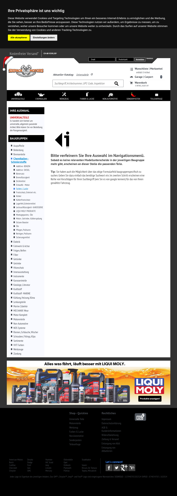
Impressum (106, 419)
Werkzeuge (18, 349)
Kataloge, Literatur (21, 284)
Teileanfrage (75, 444)
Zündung (17, 353)
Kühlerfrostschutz (23, 199)
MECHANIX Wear (21, 310)
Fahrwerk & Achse (21, 246)
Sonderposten (75, 440)
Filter (15, 254)
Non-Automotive (20, 323)
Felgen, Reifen (19, 250)
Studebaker (86, 459)
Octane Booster (22, 222)
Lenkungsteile (19, 302)
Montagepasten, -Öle (24, 214)
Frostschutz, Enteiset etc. (26, 192)
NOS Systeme (19, 328)
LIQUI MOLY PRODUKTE (26, 211)
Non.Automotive (76, 435)
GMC (29, 470)
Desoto (30, 459)
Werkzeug (73, 427)
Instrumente (18, 276)
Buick (11, 462)
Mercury (48, 470)
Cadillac (12, 465)
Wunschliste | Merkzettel (149, 68)
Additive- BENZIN (23, 166)
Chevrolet (13, 468)
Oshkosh (67, 465)
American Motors (16, 459)
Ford (29, 465)
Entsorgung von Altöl (111, 443)
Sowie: (84, 465)
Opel (65, 462)
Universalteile (82, 74)
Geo (28, 468)
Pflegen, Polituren (23, 229)
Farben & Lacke (76, 431)
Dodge (29, 462)
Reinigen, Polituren (23, 233)
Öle (17, 226)
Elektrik (16, 241)
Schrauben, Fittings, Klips (24, 336)
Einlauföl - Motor (23, 185)
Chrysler (12, 470)
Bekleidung (18, 150)
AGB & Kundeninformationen (111, 429)
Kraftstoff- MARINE (21, 293)
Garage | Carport (144, 76)
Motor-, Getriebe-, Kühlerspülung (29, 218)
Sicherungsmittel (23, 237)
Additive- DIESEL (23, 170)
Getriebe (17, 263)
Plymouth (67, 468)
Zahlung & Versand (110, 439)
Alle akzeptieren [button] (19, 37)
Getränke (17, 259)
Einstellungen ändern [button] (44, 37)
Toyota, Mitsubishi (89, 470)
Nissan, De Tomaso (89, 468)
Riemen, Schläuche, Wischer (25, 332)
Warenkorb (141, 82)
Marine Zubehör (20, 306)
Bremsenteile (19, 154)
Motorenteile (19, 319)
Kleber (18, 196)
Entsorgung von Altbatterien (108, 449)
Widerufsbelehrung (110, 435)
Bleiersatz (20, 173)
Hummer (48, 459)
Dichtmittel (20, 181)
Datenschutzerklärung (111, 423)
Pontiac (67, 470)
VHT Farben (18, 345)
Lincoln (48, 468)
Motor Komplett (20, 315)
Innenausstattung (21, 272)
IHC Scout (49, 462)
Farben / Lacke (22, 188)
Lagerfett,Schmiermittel (25, 203)
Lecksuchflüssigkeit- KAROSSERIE (29, 207)
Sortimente (18, 340)
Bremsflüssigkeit (23, 177)
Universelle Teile (76, 419)
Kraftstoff (17, 289)
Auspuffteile (18, 145)
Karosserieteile (20, 280)
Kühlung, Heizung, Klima (24, 297)
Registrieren (150, 58)
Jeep (47, 465)
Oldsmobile (68, 459)
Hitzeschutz (18, 267)
